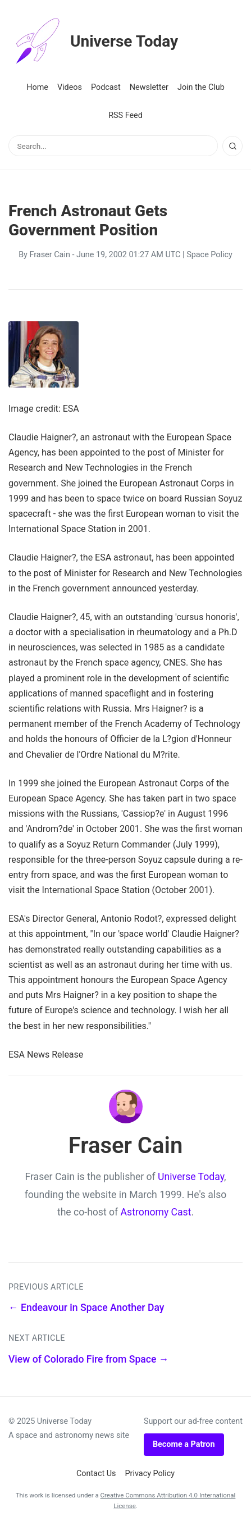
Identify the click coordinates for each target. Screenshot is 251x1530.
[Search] (232, 146)
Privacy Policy (150, 1473)
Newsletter (149, 87)
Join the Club (201, 87)
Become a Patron (184, 1444)
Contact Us (96, 1473)
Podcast (106, 87)
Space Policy (209, 254)
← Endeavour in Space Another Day (86, 1307)
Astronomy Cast (156, 1212)
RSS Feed (125, 115)
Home (37, 87)
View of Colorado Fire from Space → (88, 1359)
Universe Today (93, 41)
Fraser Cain (49, 254)
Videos (69, 87)
